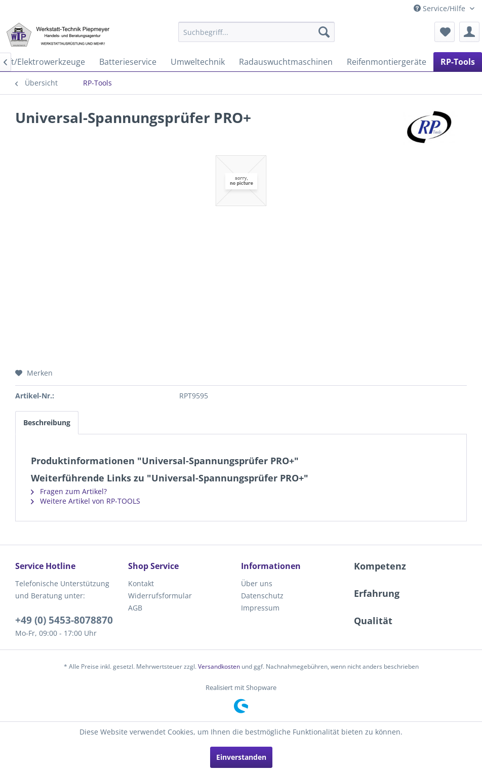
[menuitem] (256, 32)
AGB (135, 608)
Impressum (260, 608)
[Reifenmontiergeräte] (386, 61)
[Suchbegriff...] (256, 32)
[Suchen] (324, 32)
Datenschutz (262, 595)
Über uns (256, 583)
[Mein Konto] (469, 32)
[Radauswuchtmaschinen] (286, 61)
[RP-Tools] (457, 61)
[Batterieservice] (128, 61)
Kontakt (141, 583)
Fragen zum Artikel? (69, 491)
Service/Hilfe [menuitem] (440, 8)
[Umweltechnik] (198, 61)
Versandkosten (219, 666)
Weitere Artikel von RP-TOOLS (85, 501)
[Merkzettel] (444, 32)
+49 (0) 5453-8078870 (64, 620)
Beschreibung (46, 422)
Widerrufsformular (160, 595)
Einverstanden (241, 757)
